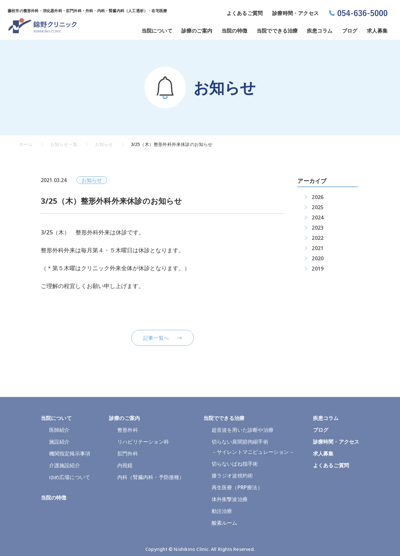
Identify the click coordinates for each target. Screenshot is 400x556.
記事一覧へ (156, 337)
